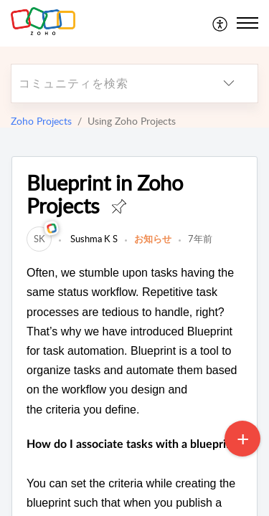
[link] (39, 238)
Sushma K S (93, 238)
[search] (105, 83)
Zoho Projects (41, 121)
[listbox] (229, 83)
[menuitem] (220, 22)
